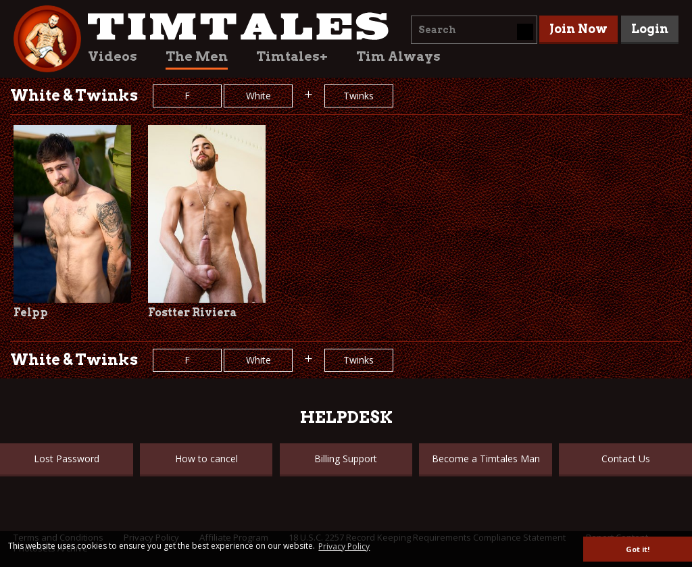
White (258, 95)
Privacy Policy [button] (344, 546)
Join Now (578, 29)
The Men (197, 56)
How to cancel (206, 458)
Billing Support (345, 458)
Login (649, 29)
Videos (112, 56)
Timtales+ (292, 56)
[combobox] (474, 30)
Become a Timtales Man (486, 458)
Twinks (358, 95)
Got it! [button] (637, 549)
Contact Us (625, 458)
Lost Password (66, 458)
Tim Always (398, 56)
